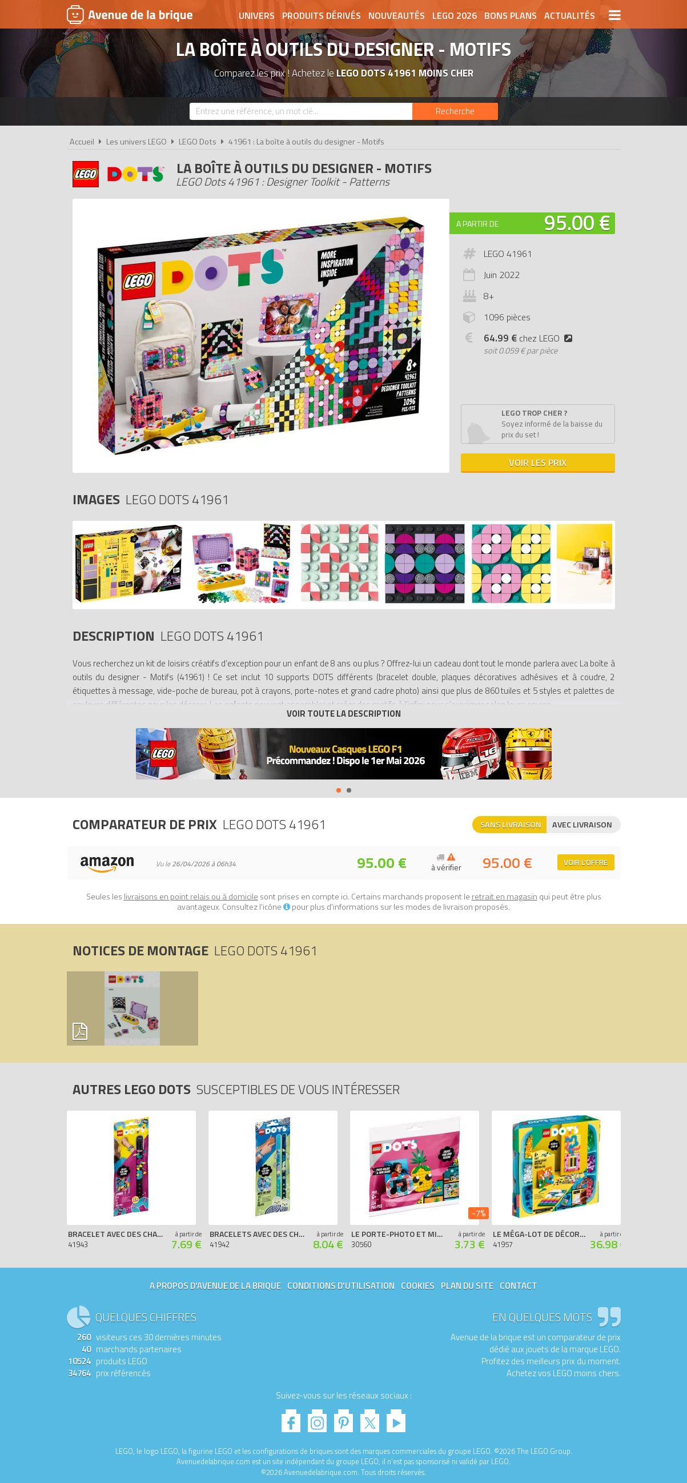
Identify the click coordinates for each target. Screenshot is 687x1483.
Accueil (82, 141)
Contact (518, 1285)
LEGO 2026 (454, 15)
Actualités (569, 15)
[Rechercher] (455, 111)
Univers (257, 15)
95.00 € (577, 222)
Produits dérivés (321, 15)
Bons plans (510, 15)
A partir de (477, 224)
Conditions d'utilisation (341, 1285)
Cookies (418, 1285)
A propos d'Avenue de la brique (215, 1285)
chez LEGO (530, 338)
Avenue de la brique (129, 14)
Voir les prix (538, 462)
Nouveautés (396, 15)
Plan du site (467, 1285)
